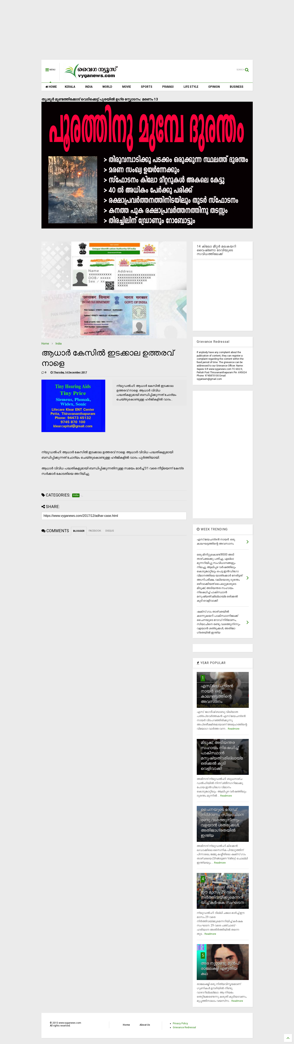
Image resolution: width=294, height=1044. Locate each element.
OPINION (214, 86)
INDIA (88, 86)
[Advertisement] (147, 32)
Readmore (233, 728)
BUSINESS (236, 86)
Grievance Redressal (184, 1027)
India (59, 343)
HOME (51, 86)
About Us (145, 1024)
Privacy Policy (180, 1023)
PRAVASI (168, 86)
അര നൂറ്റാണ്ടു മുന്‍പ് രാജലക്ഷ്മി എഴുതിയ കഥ (220, 968)
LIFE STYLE (191, 86)
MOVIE (126, 86)
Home (45, 343)
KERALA (70, 86)
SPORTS (146, 86)
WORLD (107, 86)
